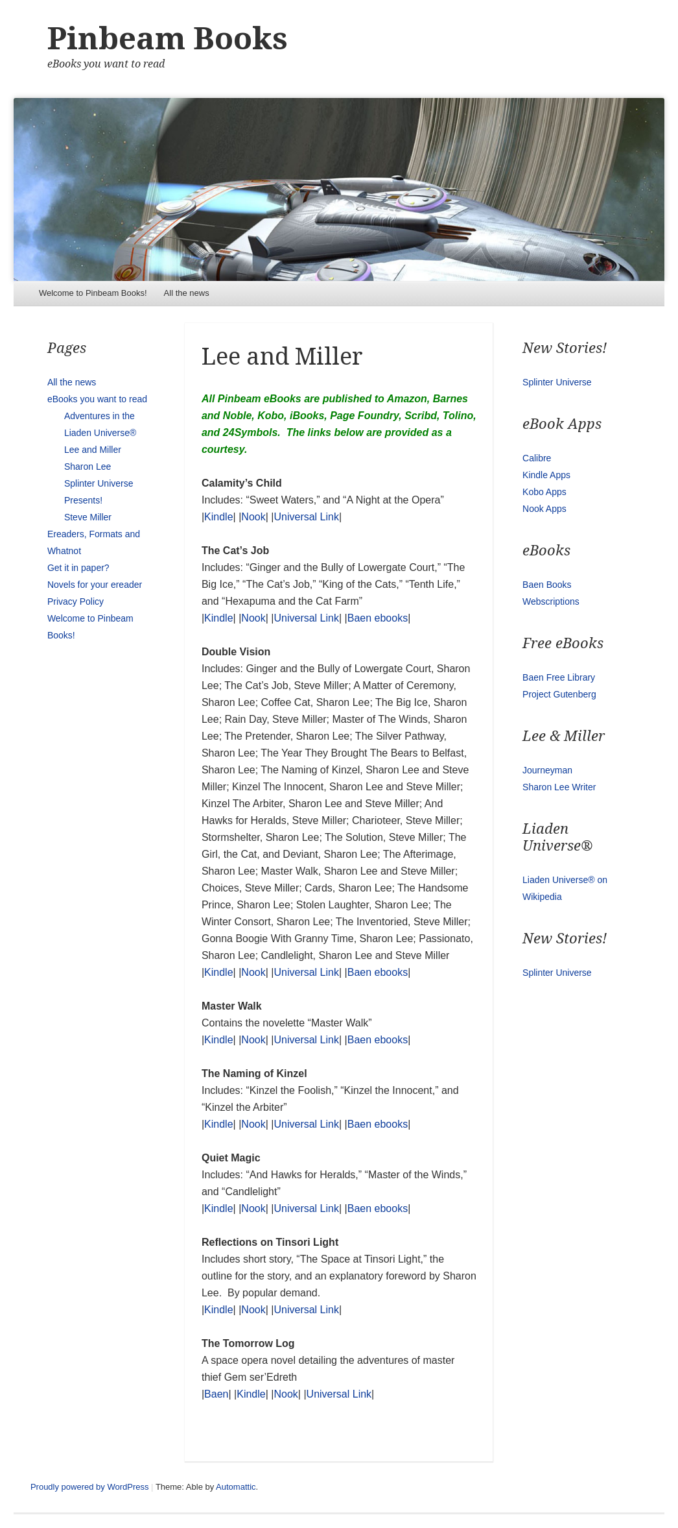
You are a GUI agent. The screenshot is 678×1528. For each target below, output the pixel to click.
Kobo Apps (544, 492)
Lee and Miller (92, 449)
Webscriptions (550, 601)
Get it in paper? (78, 568)
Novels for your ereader (94, 584)
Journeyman (547, 770)
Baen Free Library (558, 677)
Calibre (536, 458)
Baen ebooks (377, 618)
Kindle (218, 516)
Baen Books (547, 584)
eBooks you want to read (97, 399)
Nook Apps (544, 508)
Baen (216, 1394)
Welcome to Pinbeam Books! (93, 293)
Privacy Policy (75, 601)
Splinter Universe (557, 382)
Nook (253, 516)
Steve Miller (87, 517)
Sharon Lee (87, 466)
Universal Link (306, 516)
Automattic (235, 1487)
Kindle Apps (546, 475)
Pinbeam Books (167, 38)
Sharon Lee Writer (559, 787)
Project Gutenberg (559, 694)
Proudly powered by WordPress (89, 1487)
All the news (186, 293)
